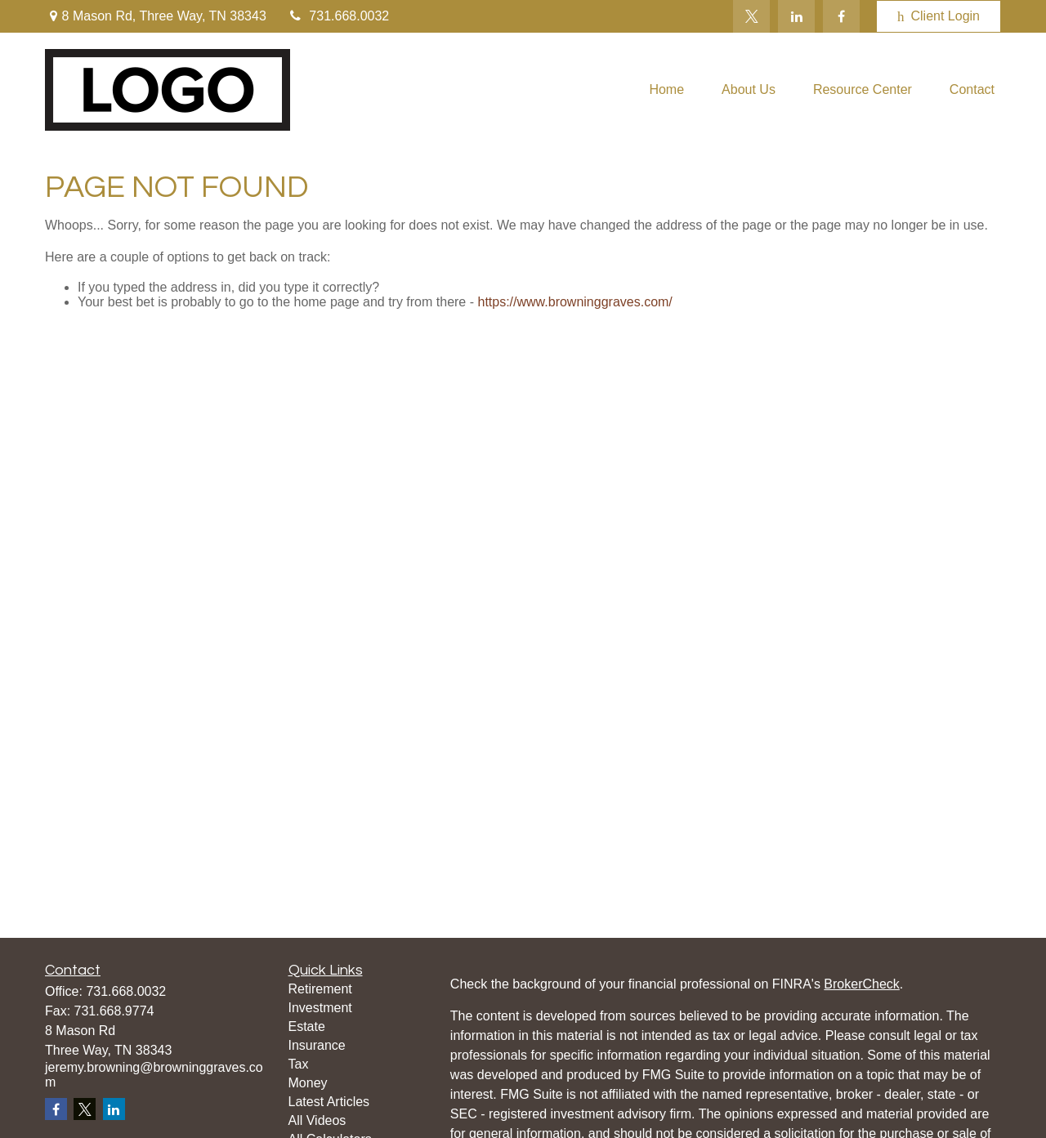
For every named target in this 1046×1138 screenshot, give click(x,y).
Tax (298, 1064)
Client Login (938, 16)
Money (308, 1083)
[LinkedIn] (796, 16)
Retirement (320, 989)
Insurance (317, 1045)
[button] (666, 90)
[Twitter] (751, 16)
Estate (306, 1026)
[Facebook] (841, 16)
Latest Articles (329, 1102)
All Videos (317, 1120)
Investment (320, 1008)
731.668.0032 (338, 16)
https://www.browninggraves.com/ (574, 302)
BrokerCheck (861, 984)
